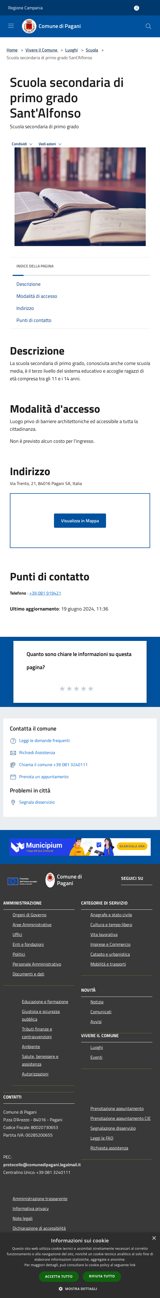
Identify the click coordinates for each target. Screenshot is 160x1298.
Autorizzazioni (35, 1074)
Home (12, 50)
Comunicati (101, 1011)
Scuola (92, 50)
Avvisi (96, 1021)
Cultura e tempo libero (111, 924)
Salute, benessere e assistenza (40, 1060)
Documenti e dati (28, 974)
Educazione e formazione (45, 1001)
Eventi (96, 1057)
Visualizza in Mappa (80, 520)
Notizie (97, 1002)
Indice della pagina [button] (34, 266)
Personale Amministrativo (37, 964)
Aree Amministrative (32, 924)
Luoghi (71, 50)
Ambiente (31, 1046)
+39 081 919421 (45, 593)
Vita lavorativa (104, 934)
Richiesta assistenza (109, 1148)
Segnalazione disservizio (113, 1128)
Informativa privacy (31, 1208)
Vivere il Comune (41, 50)
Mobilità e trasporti (108, 964)
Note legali (23, 1218)
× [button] (154, 1238)
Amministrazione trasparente (40, 1198)
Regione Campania (25, 7)
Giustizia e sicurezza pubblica (41, 1015)
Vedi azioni (51, 144)
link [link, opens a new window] (133, 1265)
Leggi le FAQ (101, 1138)
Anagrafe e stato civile (111, 914)
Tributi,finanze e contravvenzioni (37, 1033)
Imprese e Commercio (110, 944)
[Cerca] (148, 26)
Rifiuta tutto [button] (102, 1276)
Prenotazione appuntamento (117, 1108)
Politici (19, 954)
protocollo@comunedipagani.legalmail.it (42, 1164)
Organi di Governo (29, 914)
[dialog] (80, 1265)
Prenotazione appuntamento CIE (120, 1118)
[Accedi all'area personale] (136, 8)
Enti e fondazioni (28, 944)
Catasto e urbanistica (110, 954)
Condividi (23, 144)
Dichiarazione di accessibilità (39, 1228)
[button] (80, 1288)
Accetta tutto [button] (59, 1276)
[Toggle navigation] (11, 25)
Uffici (17, 934)
